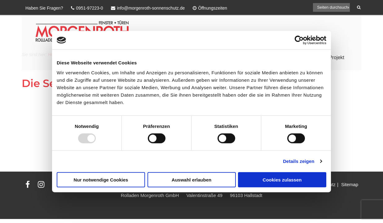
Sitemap (349, 184)
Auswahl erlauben (191, 179)
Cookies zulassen (282, 179)
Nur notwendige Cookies (101, 179)
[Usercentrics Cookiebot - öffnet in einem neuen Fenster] (299, 40)
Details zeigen (298, 161)
